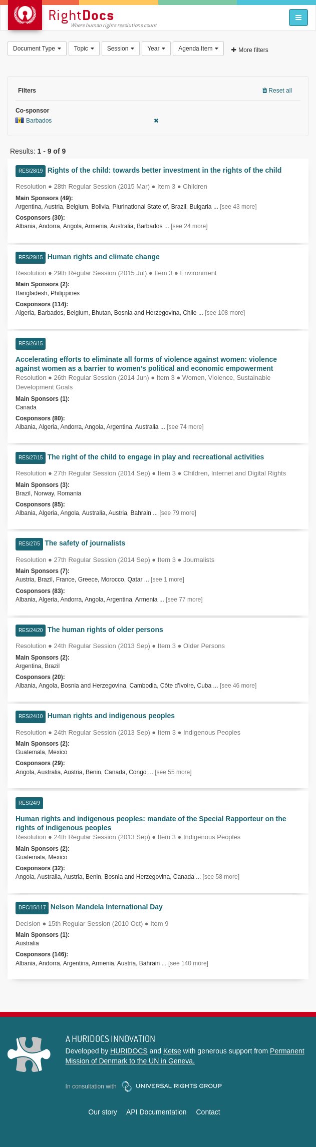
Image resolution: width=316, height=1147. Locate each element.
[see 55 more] (173, 772)
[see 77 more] (184, 599)
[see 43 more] (238, 206)
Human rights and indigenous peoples (111, 716)
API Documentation (156, 1112)
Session (121, 48)
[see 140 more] (188, 963)
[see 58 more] (221, 876)
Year (156, 48)
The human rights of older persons (105, 630)
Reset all (277, 90)
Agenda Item (198, 48)
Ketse (172, 1051)
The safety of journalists (85, 543)
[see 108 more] (225, 312)
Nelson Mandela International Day (107, 907)
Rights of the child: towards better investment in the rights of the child (164, 170)
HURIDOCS (129, 1051)
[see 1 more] (167, 579)
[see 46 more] (238, 685)
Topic (84, 48)
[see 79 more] (178, 512)
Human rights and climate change (104, 257)
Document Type (37, 48)
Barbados (87, 120)
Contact (208, 1112)
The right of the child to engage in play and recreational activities (156, 457)
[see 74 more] (185, 426)
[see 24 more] (189, 226)
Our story (102, 1112)
